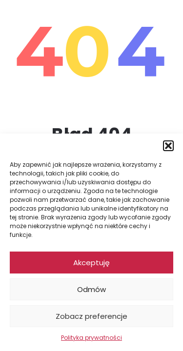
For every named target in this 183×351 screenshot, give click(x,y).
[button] (168, 146)
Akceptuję (91, 262)
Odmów (91, 289)
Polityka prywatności (91, 337)
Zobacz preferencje (91, 316)
